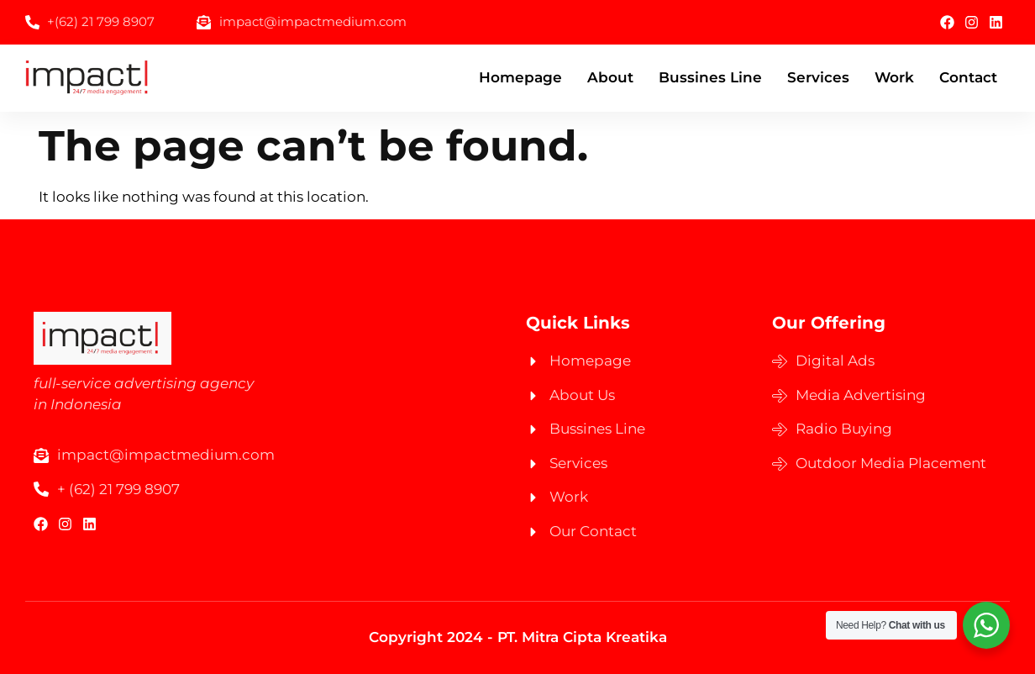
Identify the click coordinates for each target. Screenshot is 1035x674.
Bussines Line (710, 77)
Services (818, 77)
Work (894, 77)
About (610, 77)
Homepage (520, 77)
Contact (968, 77)
